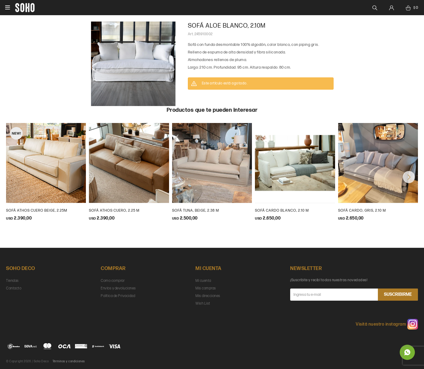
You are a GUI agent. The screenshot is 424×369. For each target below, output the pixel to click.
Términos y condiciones (69, 361)
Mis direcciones (207, 296)
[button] (409, 177)
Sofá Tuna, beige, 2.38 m (195, 210)
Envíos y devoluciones (118, 288)
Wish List (202, 303)
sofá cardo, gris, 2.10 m (362, 210)
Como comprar (113, 280)
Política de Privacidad (118, 296)
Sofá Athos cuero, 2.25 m (114, 210)
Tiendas (12, 280)
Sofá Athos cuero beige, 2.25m (36, 210)
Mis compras (205, 288)
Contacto (13, 288)
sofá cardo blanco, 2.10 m (282, 210)
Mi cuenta (203, 280)
